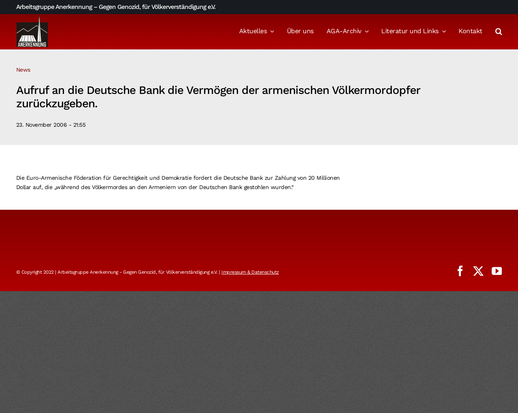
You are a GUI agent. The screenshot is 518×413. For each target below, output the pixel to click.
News (23, 69)
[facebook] (460, 271)
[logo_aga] (32, 17)
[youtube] (497, 271)
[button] (498, 32)
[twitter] (478, 271)
